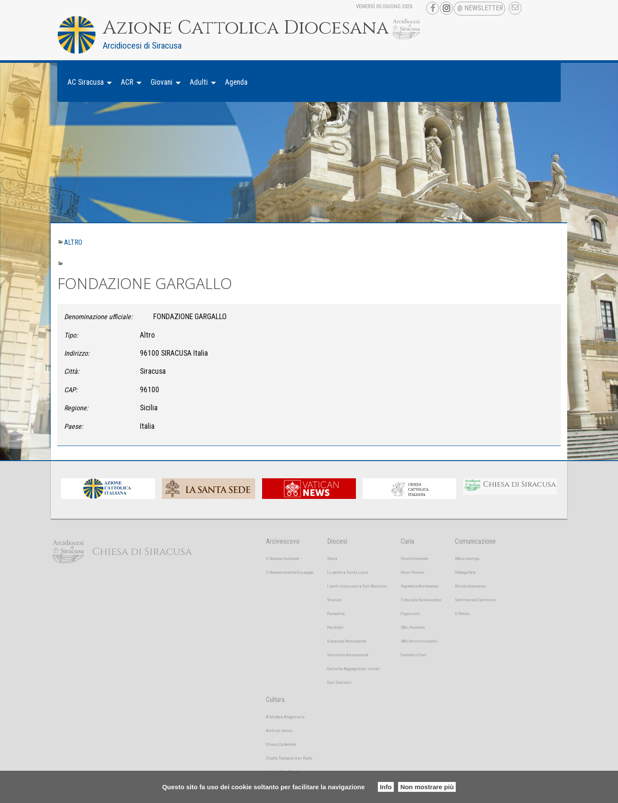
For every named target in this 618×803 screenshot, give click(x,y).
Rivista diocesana (470, 586)
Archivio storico (279, 730)
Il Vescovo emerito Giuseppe (289, 572)
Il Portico (462, 613)
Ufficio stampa (467, 558)
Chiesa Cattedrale (281, 744)
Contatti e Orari (413, 654)
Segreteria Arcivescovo (419, 586)
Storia (332, 558)
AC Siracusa (86, 82)
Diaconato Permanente (346, 641)
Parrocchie (336, 613)
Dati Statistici (339, 682)
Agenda (236, 82)
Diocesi (337, 541)
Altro (73, 242)
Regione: (76, 408)
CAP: (70, 390)
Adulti (199, 82)
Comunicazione (475, 541)
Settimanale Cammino (475, 599)
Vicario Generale (414, 558)
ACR (127, 82)
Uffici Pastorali (413, 627)
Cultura (275, 699)
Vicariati (334, 599)
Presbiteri (335, 627)
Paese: (73, 426)
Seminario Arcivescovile (347, 654)
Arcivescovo (283, 541)
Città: (71, 371)
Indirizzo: (77, 353)
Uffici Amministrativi (419, 641)
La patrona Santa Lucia (347, 572)
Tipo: (71, 335)
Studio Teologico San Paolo (289, 758)
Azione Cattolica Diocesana (246, 27)
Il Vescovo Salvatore (282, 558)
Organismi (410, 613)
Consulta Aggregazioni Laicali (353, 668)
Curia (407, 541)
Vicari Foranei (412, 572)
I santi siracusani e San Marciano (357, 586)
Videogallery (465, 572)
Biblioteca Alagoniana (285, 716)
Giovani (162, 82)
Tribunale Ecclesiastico (421, 599)
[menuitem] (87, 82)
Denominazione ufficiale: (98, 317)
